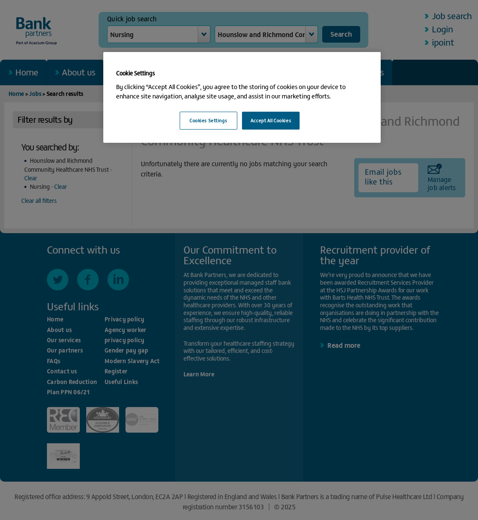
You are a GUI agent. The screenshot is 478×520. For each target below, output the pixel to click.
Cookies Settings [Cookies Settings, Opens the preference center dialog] (208, 120)
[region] (242, 97)
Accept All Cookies (271, 120)
